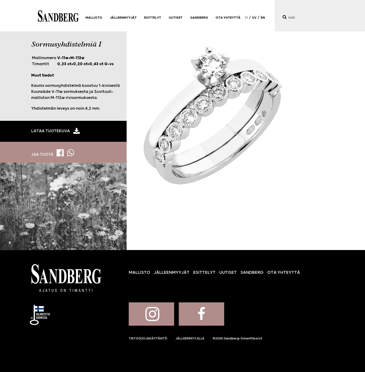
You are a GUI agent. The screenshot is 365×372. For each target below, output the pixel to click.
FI (246, 18)
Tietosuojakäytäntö (148, 338)
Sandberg (58, 16)
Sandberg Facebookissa (201, 314)
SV (254, 18)
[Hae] (284, 17)
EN (263, 18)
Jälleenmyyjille (190, 338)
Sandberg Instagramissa (151, 314)
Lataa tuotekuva (50, 131)
